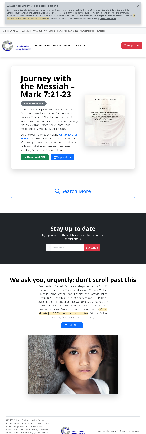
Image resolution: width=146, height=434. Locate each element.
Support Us (132, 45)
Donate (135, 430)
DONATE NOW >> (108, 18)
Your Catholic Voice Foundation (92, 31)
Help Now (72, 325)
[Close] (138, 5)
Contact (114, 430)
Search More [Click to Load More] (73, 191)
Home (38, 45)
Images (56, 45)
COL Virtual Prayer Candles (44, 31)
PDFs (47, 45)
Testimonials (103, 430)
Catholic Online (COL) (11, 31)
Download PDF (34, 157)
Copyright (125, 430)
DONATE (80, 45)
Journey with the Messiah (67, 31)
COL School (26, 31)
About (67, 45)
